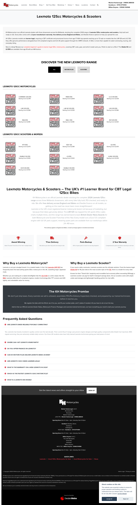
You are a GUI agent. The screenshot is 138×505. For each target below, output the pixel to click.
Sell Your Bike (51, 5)
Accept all (109, 499)
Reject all (125, 499)
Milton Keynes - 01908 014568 (119, 7)
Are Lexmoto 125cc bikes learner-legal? (22, 361)
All (54, 69)
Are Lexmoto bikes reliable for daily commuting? (26, 325)
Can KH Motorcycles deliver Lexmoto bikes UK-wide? (27, 355)
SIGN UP (92, 391)
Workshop (61, 5)
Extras (71, 5)
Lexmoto (25, 5)
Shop (42, 5)
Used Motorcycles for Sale (83, 459)
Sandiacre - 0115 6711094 (118, 5)
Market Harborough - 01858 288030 (121, 3)
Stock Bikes (34, 5)
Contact (93, 5)
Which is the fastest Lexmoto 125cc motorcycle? (26, 374)
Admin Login (121, 471)
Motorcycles (69, 69)
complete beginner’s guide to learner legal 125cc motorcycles (44, 47)
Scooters (83, 69)
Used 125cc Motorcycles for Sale (59, 459)
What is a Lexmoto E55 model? (18, 380)
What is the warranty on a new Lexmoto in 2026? (26, 367)
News (78, 5)
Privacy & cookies (130, 471)
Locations (85, 5)
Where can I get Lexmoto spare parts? (22, 342)
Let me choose (122, 494)
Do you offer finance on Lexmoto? (20, 349)
